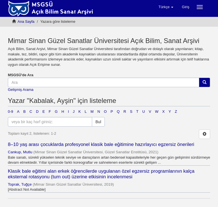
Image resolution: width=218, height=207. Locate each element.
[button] (166, 7)
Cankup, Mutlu (20, 152)
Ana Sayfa (26, 21)
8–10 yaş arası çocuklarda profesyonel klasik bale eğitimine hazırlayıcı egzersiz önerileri (101, 144)
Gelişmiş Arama (20, 89)
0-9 (10, 111)
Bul (98, 122)
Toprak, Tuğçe (20, 184)
